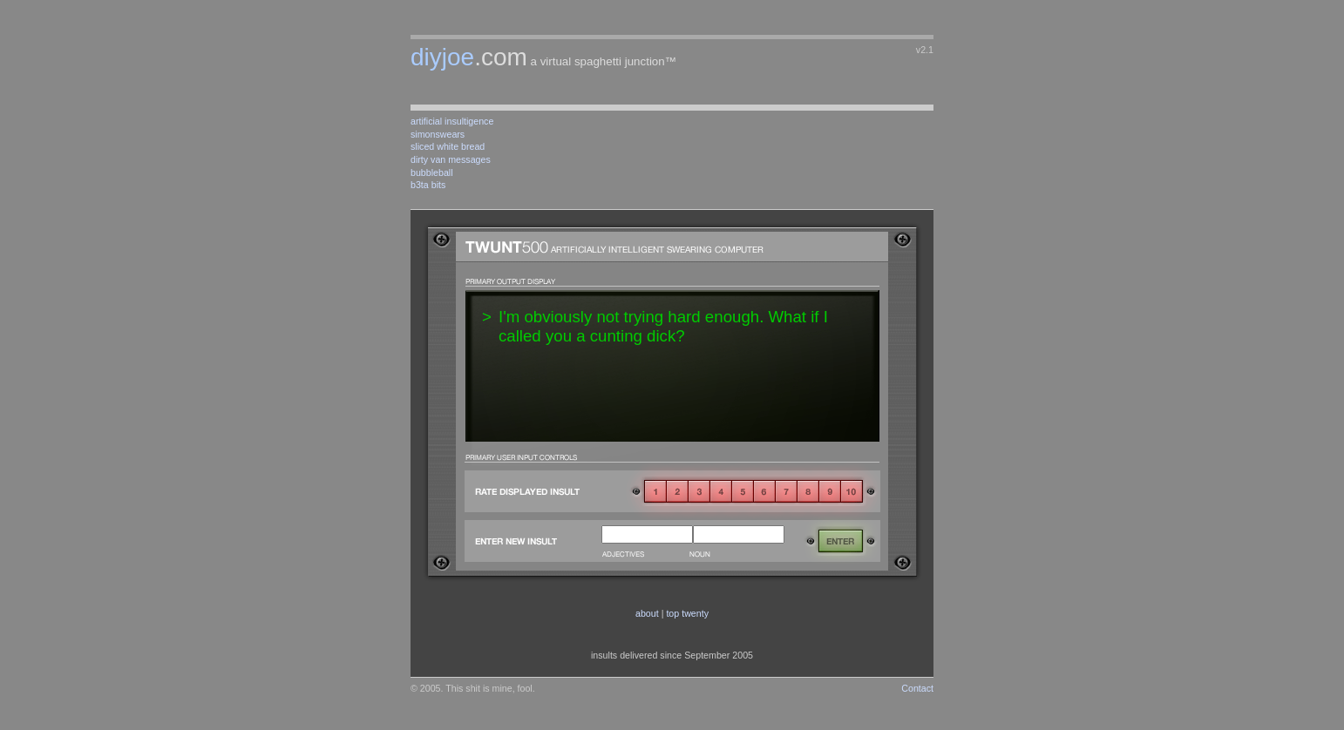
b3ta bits (428, 184)
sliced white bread (448, 146)
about (647, 613)
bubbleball (432, 172)
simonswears (438, 134)
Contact (917, 688)
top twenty (687, 613)
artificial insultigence (452, 121)
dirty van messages (451, 159)
